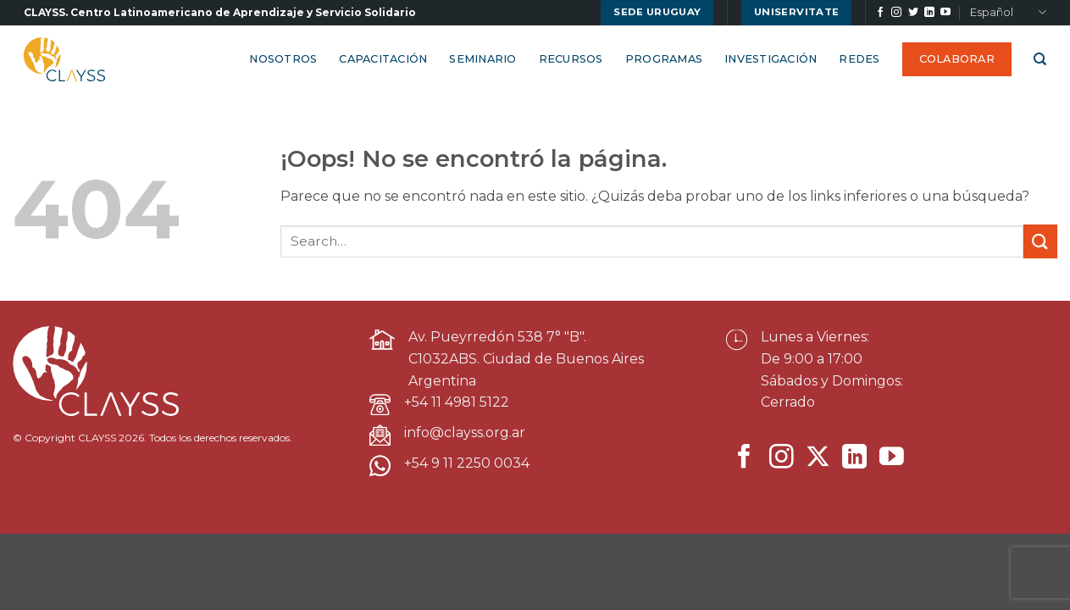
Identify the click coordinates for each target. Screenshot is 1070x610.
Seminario (482, 59)
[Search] (1040, 59)
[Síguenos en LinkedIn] (929, 13)
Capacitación (383, 59)
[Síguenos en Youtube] (945, 13)
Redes (859, 59)
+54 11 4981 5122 (456, 402)
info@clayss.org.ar (464, 432)
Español (1008, 12)
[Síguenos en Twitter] (913, 13)
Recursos (571, 59)
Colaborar (957, 59)
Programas (663, 59)
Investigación (770, 59)
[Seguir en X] (818, 458)
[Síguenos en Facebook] (880, 13)
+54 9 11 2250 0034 (466, 463)
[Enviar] (1040, 241)
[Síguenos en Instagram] (896, 13)
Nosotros (283, 59)
